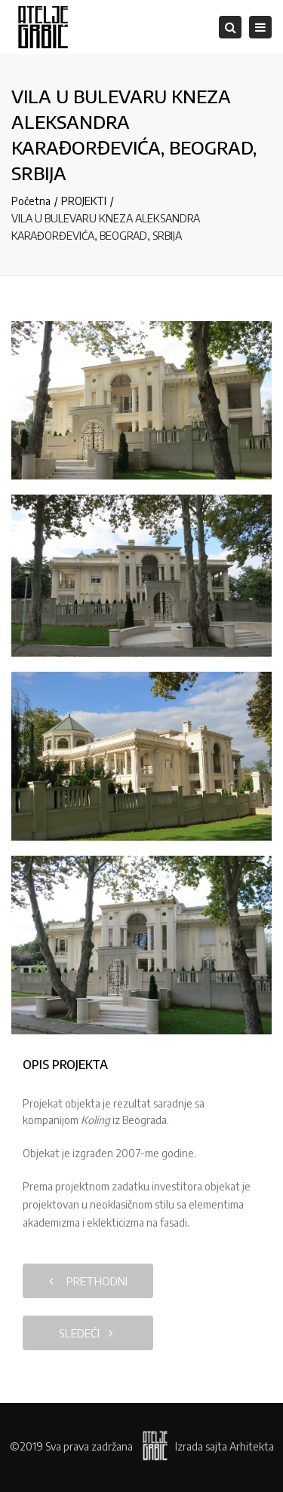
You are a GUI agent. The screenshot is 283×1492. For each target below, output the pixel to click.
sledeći (86, 1333)
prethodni (88, 1281)
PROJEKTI (83, 201)
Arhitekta (251, 1446)
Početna (31, 201)
